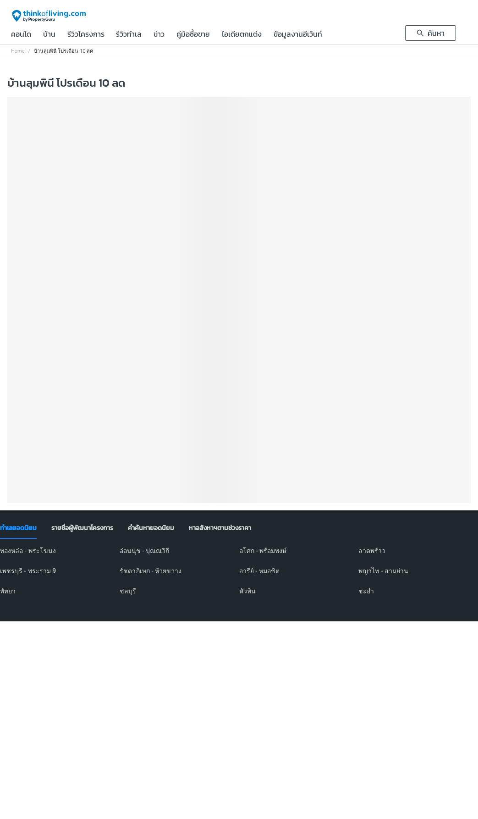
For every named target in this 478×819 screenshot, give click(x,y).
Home (17, 51)
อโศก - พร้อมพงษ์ (263, 550)
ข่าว (159, 34)
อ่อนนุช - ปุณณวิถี (145, 550)
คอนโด (21, 34)
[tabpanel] (239, 576)
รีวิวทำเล (129, 34)
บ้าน (49, 34)
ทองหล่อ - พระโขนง (28, 550)
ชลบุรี (128, 591)
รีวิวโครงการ (85, 34)
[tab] (18, 528)
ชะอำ (366, 591)
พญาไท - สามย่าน (383, 571)
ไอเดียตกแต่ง (242, 34)
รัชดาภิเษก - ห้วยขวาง (151, 571)
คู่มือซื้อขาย (193, 34)
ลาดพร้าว (371, 550)
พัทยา (8, 591)
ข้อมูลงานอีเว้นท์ (298, 34)
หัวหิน (247, 591)
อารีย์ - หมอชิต (259, 571)
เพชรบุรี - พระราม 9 (28, 571)
